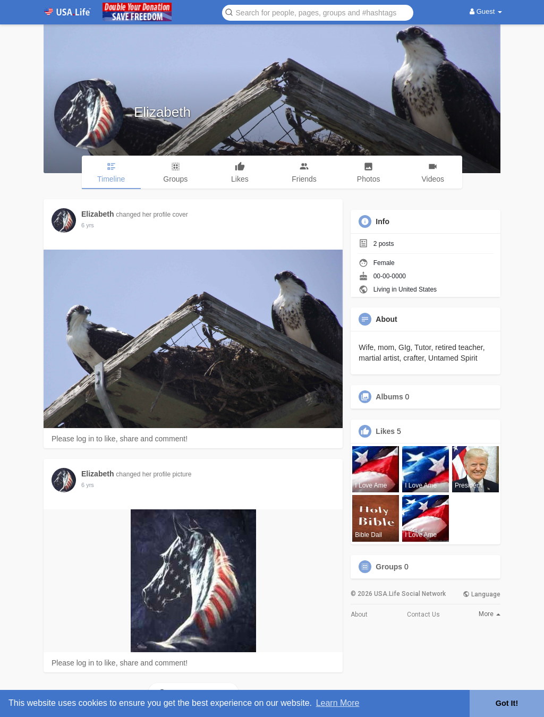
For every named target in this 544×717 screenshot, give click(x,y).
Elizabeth (162, 112)
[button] (317, 12)
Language (481, 594)
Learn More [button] (338, 702)
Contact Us (423, 614)
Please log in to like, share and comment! (120, 438)
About (359, 614)
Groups (389, 566)
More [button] (489, 614)
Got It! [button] (507, 703)
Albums (389, 396)
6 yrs (87, 225)
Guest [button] (486, 11)
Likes (385, 431)
